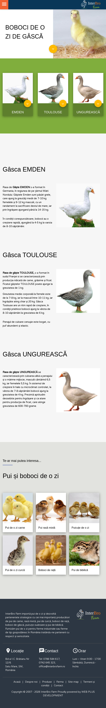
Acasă (16, 681)
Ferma (60, 681)
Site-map (73, 681)
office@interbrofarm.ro (52, 666)
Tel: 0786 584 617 (49, 658)
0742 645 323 (47, 662)
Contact (58, 685)
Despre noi (31, 681)
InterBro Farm (48, 691)
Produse (47, 681)
